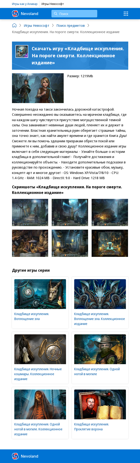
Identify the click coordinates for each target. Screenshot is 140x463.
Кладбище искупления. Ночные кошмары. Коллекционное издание (38, 374)
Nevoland (25, 13)
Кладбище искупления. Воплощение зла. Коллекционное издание (99, 319)
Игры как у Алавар (25, 4)
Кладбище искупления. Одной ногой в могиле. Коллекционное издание (38, 429)
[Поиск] (74, 13)
